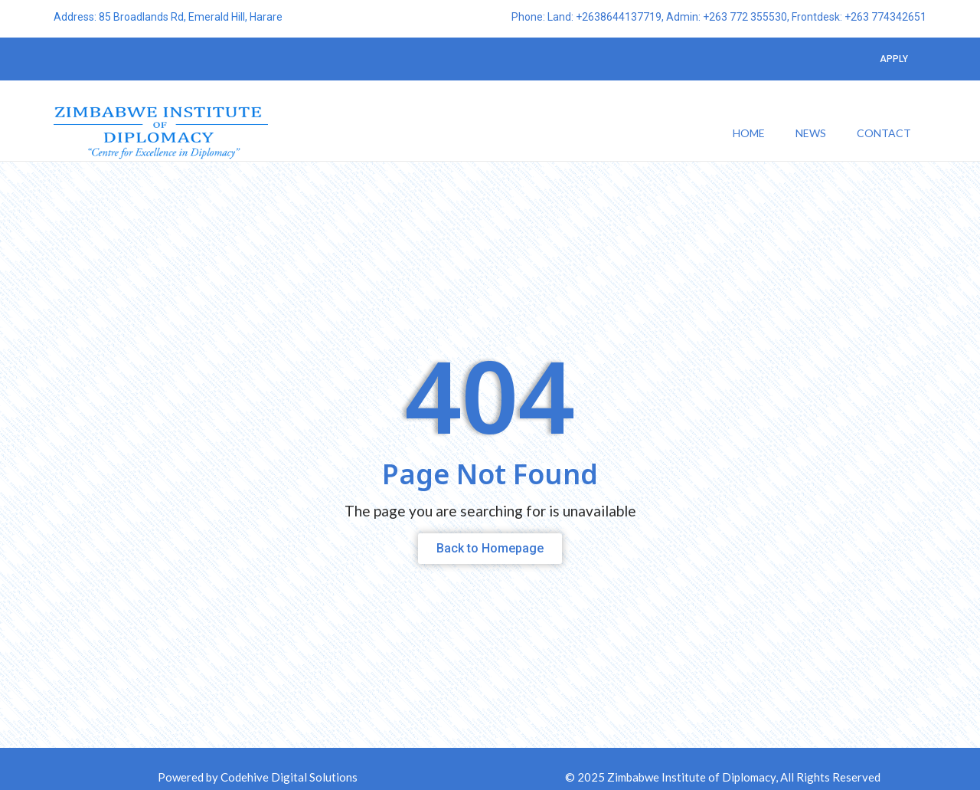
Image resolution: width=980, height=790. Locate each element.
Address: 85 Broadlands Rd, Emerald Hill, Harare (168, 17)
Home (749, 133)
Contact (884, 133)
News (810, 133)
